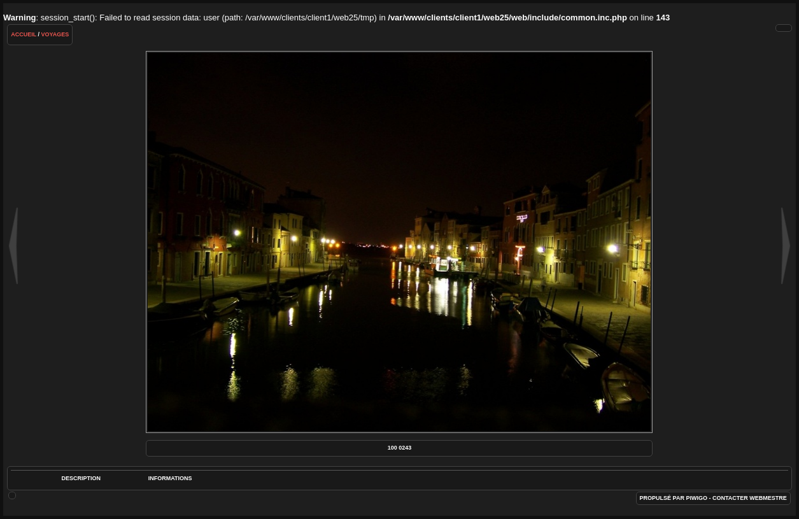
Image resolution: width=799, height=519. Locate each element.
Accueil (23, 34)
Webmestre (768, 498)
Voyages (55, 34)
